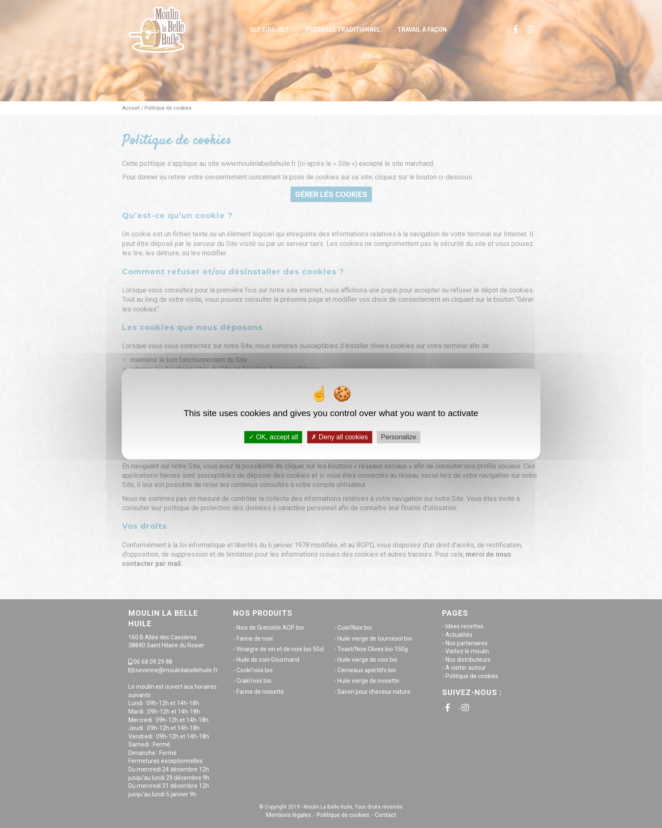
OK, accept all (273, 437)
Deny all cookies (339, 437)
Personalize (398, 437)
